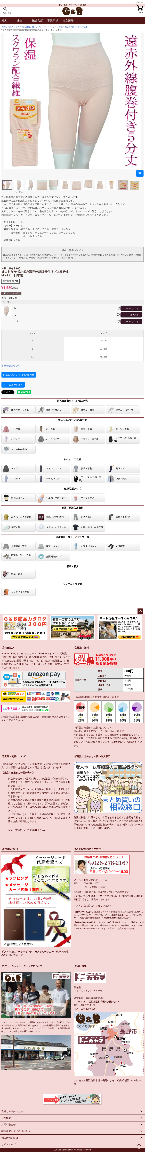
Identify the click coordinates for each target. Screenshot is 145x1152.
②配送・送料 (82, 647)
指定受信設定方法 (119, 915)
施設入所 (37, 20)
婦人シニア (14, 27)
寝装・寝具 (72, 566)
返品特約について (10, 365)
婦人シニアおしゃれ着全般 (72, 420)
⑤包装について (10, 848)
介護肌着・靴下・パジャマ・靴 (72, 537)
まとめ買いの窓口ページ (130, 824)
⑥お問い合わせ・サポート (89, 848)
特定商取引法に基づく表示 (15, 1131)
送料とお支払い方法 (58, 664)
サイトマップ (8, 1144)
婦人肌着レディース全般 (76, 27)
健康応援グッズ (72, 488)
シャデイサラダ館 (72, 584)
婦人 (4, 20)
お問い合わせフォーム (96, 879)
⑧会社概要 (80, 966)
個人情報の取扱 (9, 1137)
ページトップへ (140, 611)
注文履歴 (68, 20)
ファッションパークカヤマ (88, 991)
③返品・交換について (14, 756)
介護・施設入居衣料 (72, 507)
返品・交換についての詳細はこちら (27, 830)
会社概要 (6, 1118)
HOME (4, 27)
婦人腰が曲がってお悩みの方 (72, 400)
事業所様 (52, 20)
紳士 (19, 20)
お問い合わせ (8, 1124)
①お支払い (8, 647)
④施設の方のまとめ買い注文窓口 (92, 756)
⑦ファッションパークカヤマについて (22, 966)
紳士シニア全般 (72, 459)
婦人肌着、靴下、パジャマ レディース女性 (42, 27)
